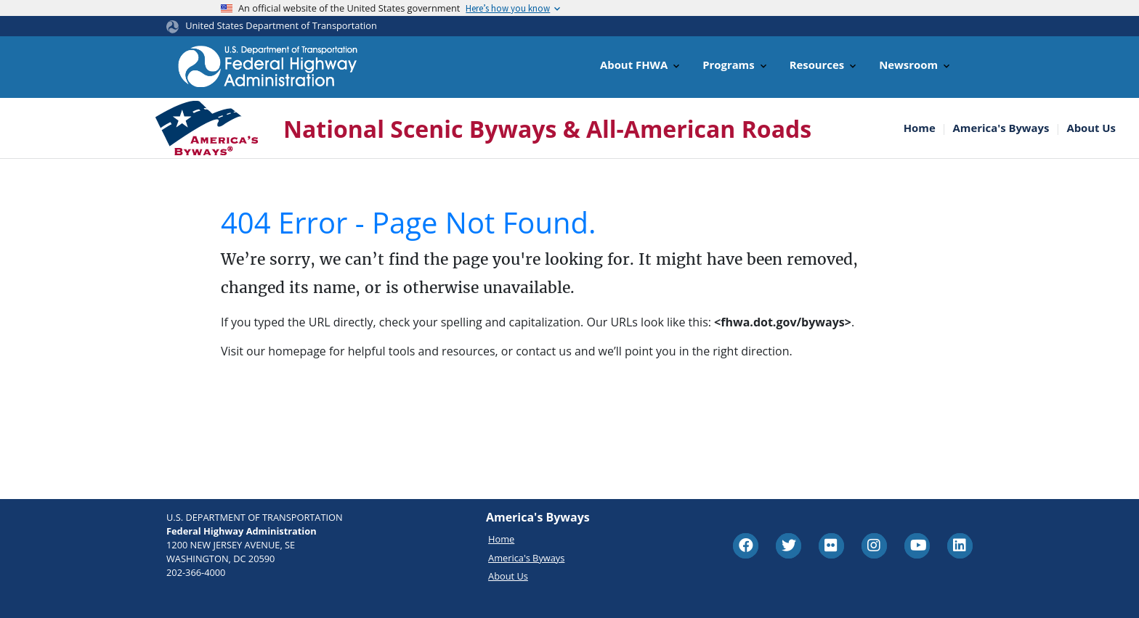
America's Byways (1001, 128)
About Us (1091, 128)
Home (920, 128)
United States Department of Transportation (281, 25)
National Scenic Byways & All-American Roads (547, 128)
